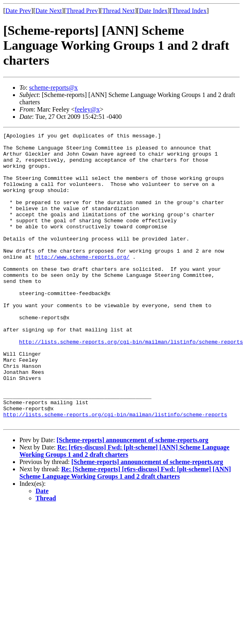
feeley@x (87, 109)
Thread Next (118, 10)
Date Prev (18, 10)
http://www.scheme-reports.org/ (82, 282)
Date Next (49, 10)
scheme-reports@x (53, 87)
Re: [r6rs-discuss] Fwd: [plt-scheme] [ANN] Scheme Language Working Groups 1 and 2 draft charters (124, 509)
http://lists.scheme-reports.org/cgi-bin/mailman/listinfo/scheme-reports (131, 384)
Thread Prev (82, 10)
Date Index (153, 10)
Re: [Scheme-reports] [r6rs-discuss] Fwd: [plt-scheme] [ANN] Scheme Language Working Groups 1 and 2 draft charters (125, 531)
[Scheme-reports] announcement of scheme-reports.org (132, 498)
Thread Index (189, 10)
